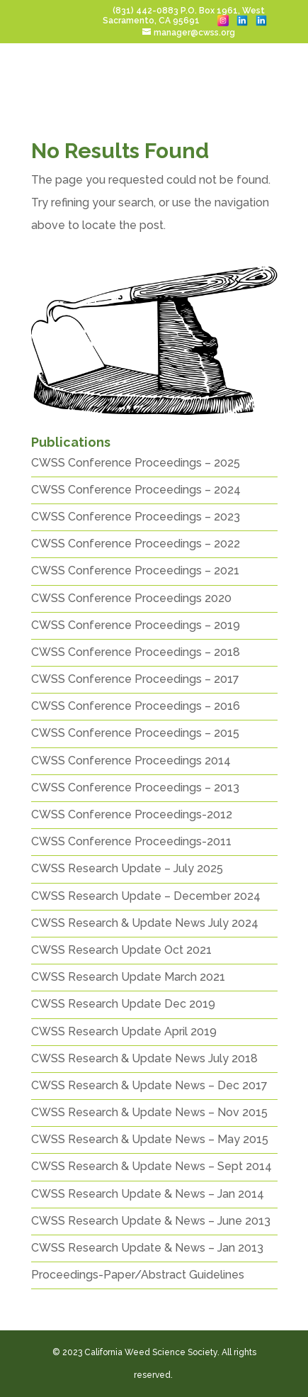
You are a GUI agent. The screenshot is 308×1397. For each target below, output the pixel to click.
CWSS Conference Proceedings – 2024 (136, 489)
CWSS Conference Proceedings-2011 (131, 841)
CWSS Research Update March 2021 (128, 977)
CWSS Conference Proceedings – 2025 (135, 462)
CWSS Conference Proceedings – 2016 (135, 706)
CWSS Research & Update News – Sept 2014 (151, 1166)
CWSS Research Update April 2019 (124, 1031)
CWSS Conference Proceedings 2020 (131, 598)
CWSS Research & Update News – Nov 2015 (149, 1112)
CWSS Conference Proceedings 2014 (131, 760)
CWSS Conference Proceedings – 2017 (135, 679)
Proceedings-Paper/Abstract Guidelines (137, 1274)
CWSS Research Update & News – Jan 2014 (147, 1194)
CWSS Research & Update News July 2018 (144, 1058)
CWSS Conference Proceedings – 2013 (135, 787)
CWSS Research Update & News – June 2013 (150, 1221)
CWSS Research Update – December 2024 (146, 896)
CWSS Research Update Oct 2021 (121, 950)
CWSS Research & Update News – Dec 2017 (149, 1085)
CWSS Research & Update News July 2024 (144, 923)
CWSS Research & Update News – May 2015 (149, 1139)
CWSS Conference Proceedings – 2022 (135, 543)
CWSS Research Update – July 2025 (127, 868)
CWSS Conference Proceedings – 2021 (135, 570)
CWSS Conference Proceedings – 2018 (135, 652)
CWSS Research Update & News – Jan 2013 (147, 1247)
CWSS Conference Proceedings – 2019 (135, 625)
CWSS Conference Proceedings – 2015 (135, 733)
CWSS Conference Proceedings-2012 (131, 814)
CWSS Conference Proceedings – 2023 (135, 516)
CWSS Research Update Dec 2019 (123, 1004)
